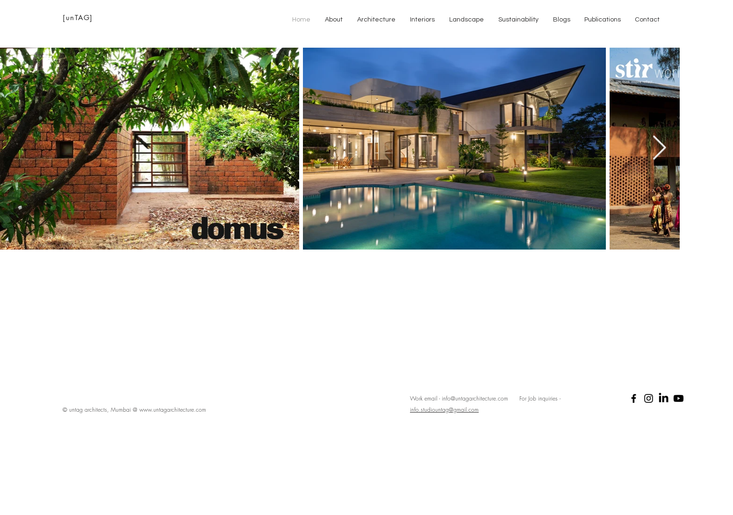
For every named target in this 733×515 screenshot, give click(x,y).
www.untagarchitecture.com (172, 410)
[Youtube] (678, 398)
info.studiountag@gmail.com (444, 410)
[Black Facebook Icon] (634, 398)
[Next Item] (659, 149)
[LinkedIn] (663, 398)
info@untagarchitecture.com (475, 398)
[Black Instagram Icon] (648, 398)
